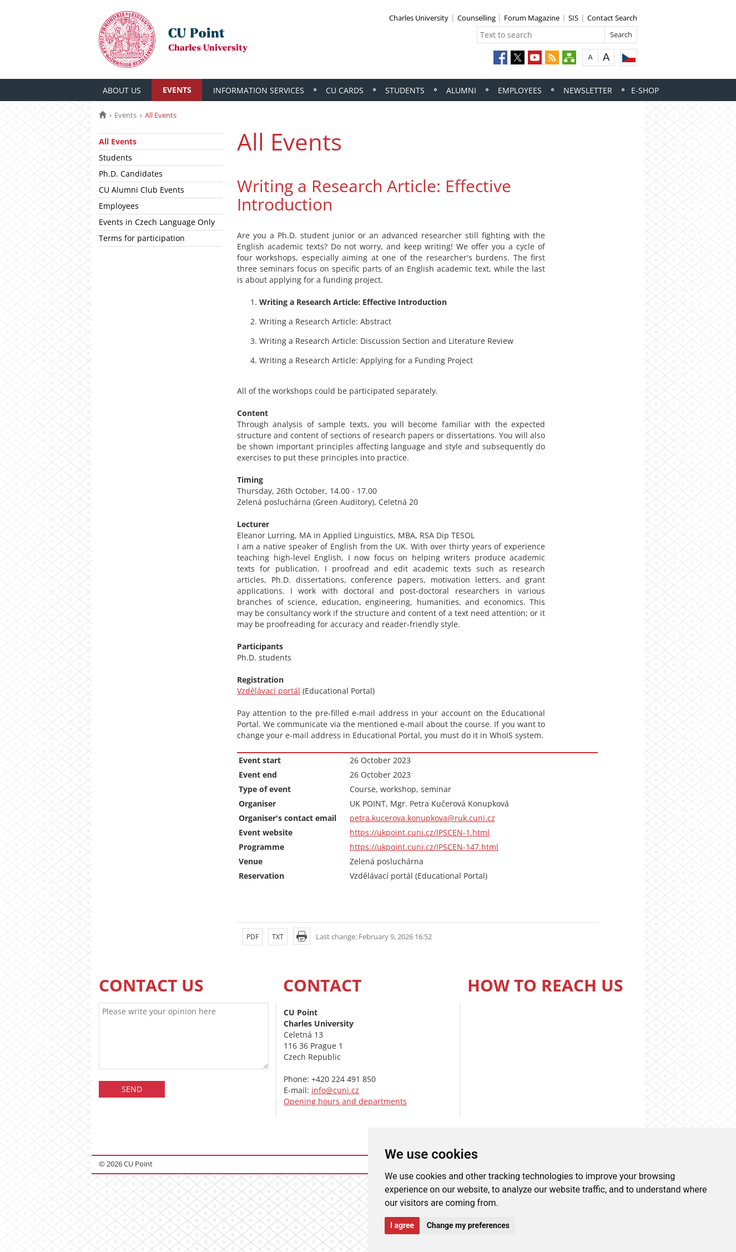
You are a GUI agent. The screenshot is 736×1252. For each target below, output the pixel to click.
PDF (252, 936)
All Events (118, 141)
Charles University (418, 18)
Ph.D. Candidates (131, 173)
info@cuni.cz (335, 1090)
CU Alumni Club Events (141, 189)
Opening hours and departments (345, 1101)
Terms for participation (142, 238)
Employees (520, 90)
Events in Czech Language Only (157, 222)
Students (405, 90)
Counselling (477, 18)
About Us (122, 90)
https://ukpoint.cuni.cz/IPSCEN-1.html (420, 832)
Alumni (461, 90)
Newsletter (587, 90)
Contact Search (612, 18)
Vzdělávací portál (268, 690)
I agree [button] (402, 1225)
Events (177, 89)
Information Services (258, 90)
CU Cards (345, 90)
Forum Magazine (531, 18)
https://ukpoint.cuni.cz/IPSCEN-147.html (424, 847)
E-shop (645, 90)
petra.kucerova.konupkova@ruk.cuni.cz (422, 818)
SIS (573, 18)
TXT (278, 936)
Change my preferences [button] (468, 1225)
